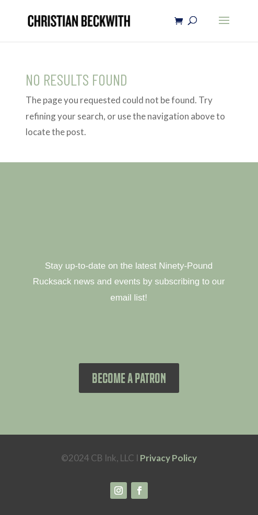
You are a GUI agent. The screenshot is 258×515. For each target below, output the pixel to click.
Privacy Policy (168, 457)
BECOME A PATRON (129, 378)
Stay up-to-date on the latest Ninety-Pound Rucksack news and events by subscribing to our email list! (129, 282)
